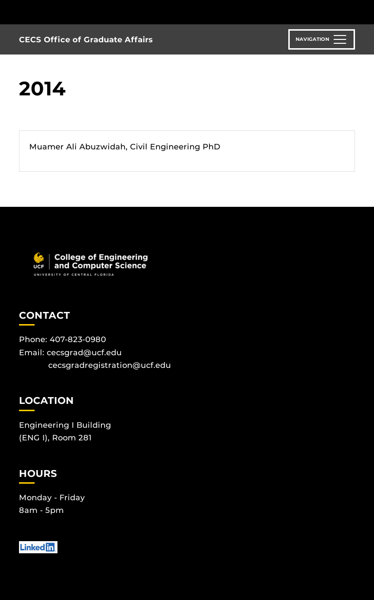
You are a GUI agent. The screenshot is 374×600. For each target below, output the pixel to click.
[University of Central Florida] (84, 11)
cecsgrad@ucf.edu (84, 352)
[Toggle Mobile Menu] (352, 11)
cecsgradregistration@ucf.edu (109, 365)
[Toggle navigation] (321, 39)
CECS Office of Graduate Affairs (86, 39)
